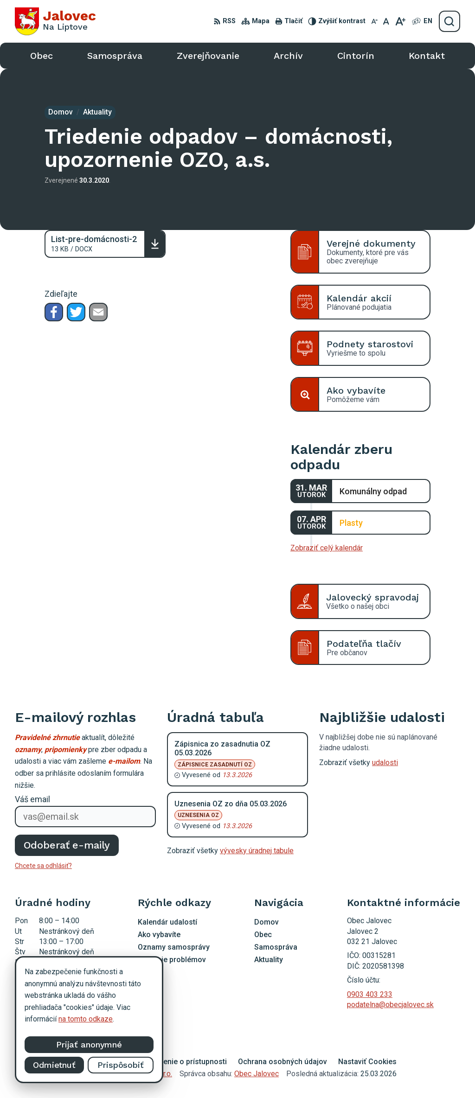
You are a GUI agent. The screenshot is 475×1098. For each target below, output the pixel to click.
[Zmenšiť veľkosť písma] (374, 21)
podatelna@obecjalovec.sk (390, 1004)
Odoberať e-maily (67, 845)
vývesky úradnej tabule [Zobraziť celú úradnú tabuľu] (257, 850)
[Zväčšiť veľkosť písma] (400, 21)
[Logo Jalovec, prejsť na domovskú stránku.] (55, 21)
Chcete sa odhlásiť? (43, 865)
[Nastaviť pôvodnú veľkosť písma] (386, 21)
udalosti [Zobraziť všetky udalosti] (385, 762)
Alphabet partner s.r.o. (137, 1073)
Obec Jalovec (256, 1073)
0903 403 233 (369, 994)
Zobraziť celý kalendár (326, 547)
